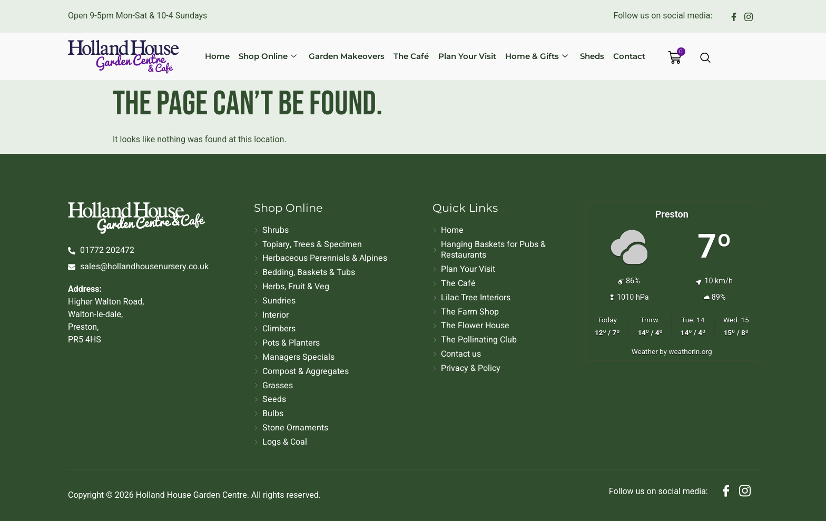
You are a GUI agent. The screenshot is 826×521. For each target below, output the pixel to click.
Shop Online (275, 56)
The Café (413, 56)
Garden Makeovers (351, 56)
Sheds (586, 56)
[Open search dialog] (705, 58)
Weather (645, 351)
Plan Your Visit (466, 56)
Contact (620, 56)
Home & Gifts (533, 56)
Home (227, 56)
